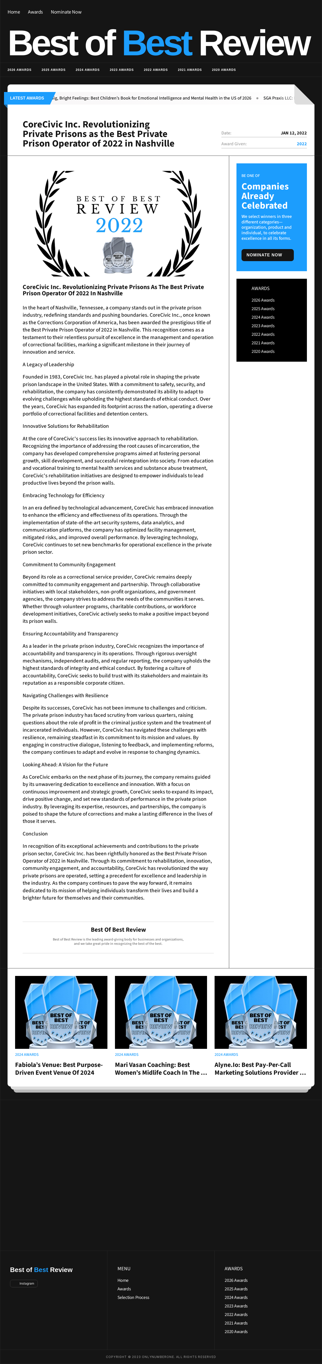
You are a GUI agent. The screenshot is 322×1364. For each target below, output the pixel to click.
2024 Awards (88, 70)
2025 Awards (53, 70)
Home (14, 12)
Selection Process (133, 1297)
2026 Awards (19, 70)
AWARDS (261, 288)
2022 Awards (156, 70)
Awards (35, 12)
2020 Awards (224, 70)
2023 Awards (122, 70)
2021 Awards (190, 70)
